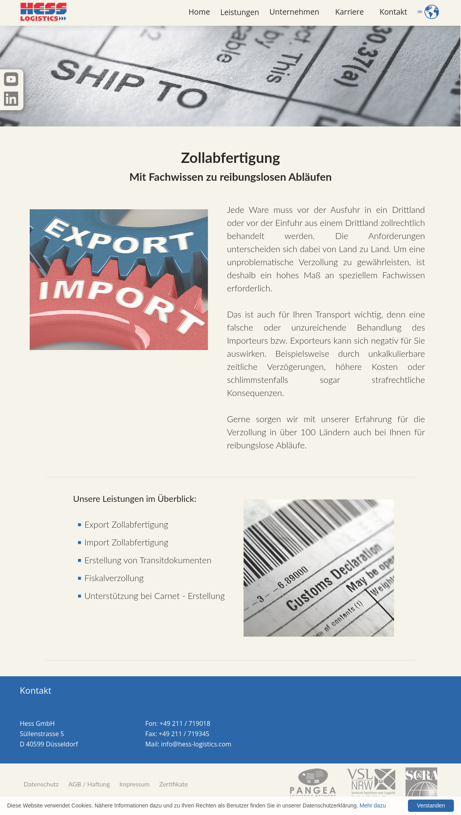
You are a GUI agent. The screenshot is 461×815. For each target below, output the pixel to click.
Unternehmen (294, 11)
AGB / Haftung (89, 784)
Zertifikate (173, 784)
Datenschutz (41, 784)
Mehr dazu (373, 805)
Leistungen (239, 12)
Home (199, 11)
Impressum (134, 784)
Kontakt (393, 11)
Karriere (349, 11)
